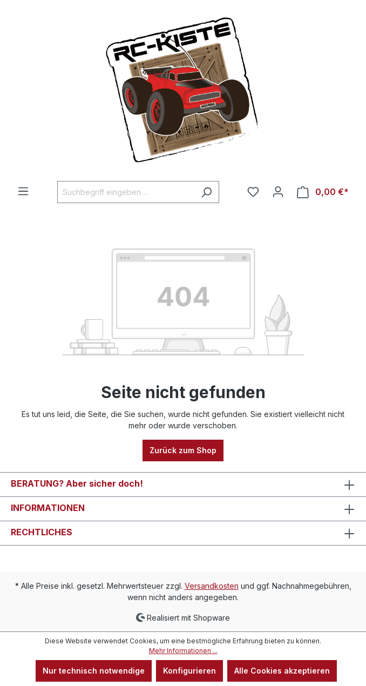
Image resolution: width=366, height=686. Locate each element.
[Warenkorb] (322, 192)
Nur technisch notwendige (94, 670)
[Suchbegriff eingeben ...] (125, 192)
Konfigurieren (189, 670)
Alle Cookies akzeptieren (282, 670)
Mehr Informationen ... (183, 651)
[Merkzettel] (253, 191)
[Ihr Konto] (278, 191)
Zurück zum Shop (183, 450)
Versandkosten (212, 585)
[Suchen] (206, 192)
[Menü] (23, 191)
